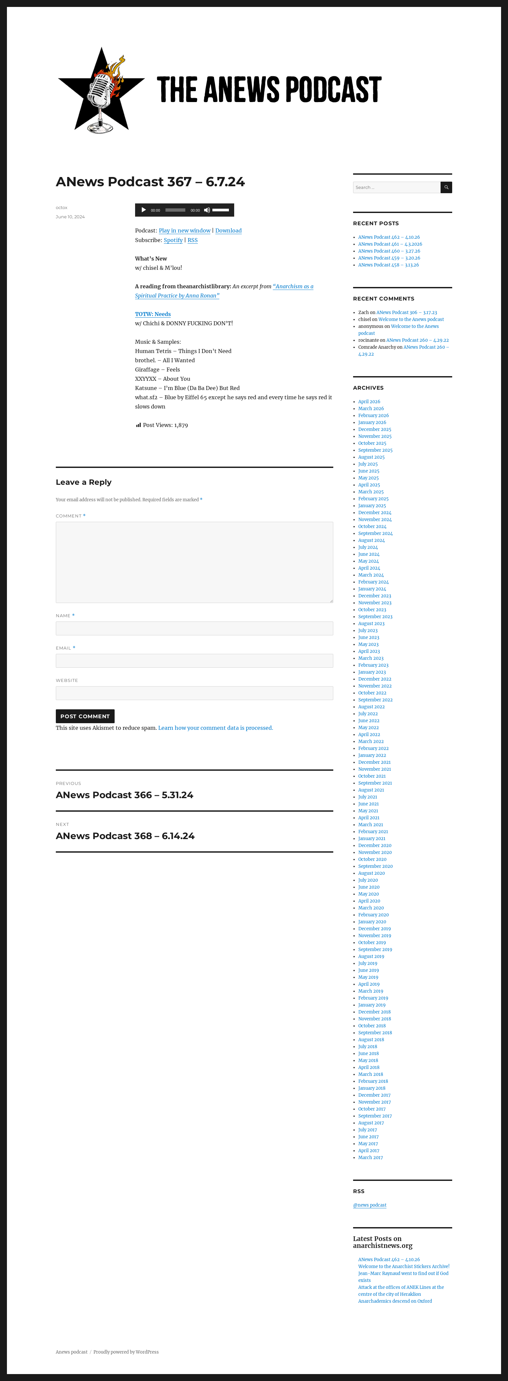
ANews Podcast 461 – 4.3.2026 (390, 244)
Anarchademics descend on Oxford (395, 1301)
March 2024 (371, 575)
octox (61, 207)
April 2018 (369, 1067)
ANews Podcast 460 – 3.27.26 (389, 251)
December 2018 (374, 1012)
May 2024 (368, 561)
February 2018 (373, 1081)
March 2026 (371, 408)
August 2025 (371, 457)
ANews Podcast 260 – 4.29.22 (417, 340)
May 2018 (368, 1060)
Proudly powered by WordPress (126, 1352)
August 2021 (371, 790)
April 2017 (369, 1150)
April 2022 (369, 734)
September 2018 (375, 1033)
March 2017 (370, 1157)
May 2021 (368, 811)
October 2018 (372, 1026)
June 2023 (368, 637)
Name (65, 616)
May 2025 (368, 478)
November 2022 (375, 686)
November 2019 (374, 935)
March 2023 (370, 658)
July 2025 (368, 464)
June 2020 (369, 887)
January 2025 (372, 506)
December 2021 (374, 762)
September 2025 (375, 450)
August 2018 (371, 1040)
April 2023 (369, 651)
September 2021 (375, 783)
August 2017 (371, 1123)
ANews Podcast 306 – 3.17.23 (407, 312)
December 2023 (374, 596)
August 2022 (371, 707)
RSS (193, 240)
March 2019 (370, 991)
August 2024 (371, 540)
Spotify (173, 240)
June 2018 (368, 1053)
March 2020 (371, 908)
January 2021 (371, 838)
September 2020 (375, 866)
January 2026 (372, 422)
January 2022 (372, 755)
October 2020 (372, 859)
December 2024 (374, 512)
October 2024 (372, 526)
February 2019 (373, 998)
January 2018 (371, 1088)
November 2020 (375, 852)
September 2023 (375, 617)
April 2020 (369, 901)
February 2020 (373, 915)
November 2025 (375, 436)
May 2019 (368, 977)
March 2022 (371, 741)
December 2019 (374, 929)
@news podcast (369, 1205)
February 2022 (373, 748)
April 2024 (369, 568)
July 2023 (368, 630)
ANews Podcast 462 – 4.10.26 (389, 237)
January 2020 (372, 922)
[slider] (175, 210)
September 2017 (375, 1116)
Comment (71, 516)
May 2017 (368, 1144)
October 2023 (372, 610)
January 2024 (372, 589)
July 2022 (368, 714)
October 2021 (372, 776)
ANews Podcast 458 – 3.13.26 (388, 265)
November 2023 (374, 603)
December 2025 (374, 429)
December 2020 (374, 845)
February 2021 (373, 831)
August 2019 (371, 956)
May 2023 (368, 644)
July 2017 (367, 1130)
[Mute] (207, 210)
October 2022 (372, 693)
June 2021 (368, 804)
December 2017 (374, 1095)
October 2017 (372, 1109)
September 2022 (375, 700)
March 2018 (370, 1074)
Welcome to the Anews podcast (411, 319)
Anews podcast (72, 1352)
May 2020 (368, 894)
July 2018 (367, 1046)
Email (66, 648)
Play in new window (184, 230)
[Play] (143, 210)
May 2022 (368, 727)
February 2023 (373, 665)
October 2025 (372, 443)
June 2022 (369, 721)
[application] (184, 210)
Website (67, 680)
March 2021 (370, 825)
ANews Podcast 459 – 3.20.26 (389, 258)
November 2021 (374, 769)
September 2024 (375, 533)
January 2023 (372, 672)
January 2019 (372, 1005)
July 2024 (368, 547)
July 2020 (368, 880)
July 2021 (367, 797)
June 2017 (368, 1137)
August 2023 (371, 623)
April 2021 (369, 818)
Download (228, 230)
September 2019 (375, 949)
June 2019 (368, 970)
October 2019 (372, 942)
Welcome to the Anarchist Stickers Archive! (404, 1266)
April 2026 (369, 402)
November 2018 (374, 1019)
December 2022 (374, 679)
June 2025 (369, 471)
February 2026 (373, 415)
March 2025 (371, 492)
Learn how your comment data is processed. (215, 728)
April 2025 (369, 485)
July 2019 (368, 963)
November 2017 (374, 1102)
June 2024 (369, 554)
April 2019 (369, 984)
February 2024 (373, 582)
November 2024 (375, 519)
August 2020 (371, 873)
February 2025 (373, 499)
